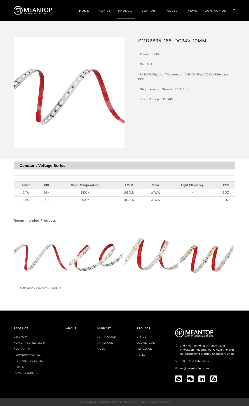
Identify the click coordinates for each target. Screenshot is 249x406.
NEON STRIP (22, 348)
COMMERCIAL (145, 342)
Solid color (21, 336)
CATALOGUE (105, 342)
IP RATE (19, 366)
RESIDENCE (144, 348)
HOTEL (140, 354)
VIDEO (101, 348)
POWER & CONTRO (26, 372)
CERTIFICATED (106, 336)
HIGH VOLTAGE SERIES (29, 360)
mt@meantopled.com (194, 368)
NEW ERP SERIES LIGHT (30, 342)
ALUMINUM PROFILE (27, 354)
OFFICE (141, 336)
